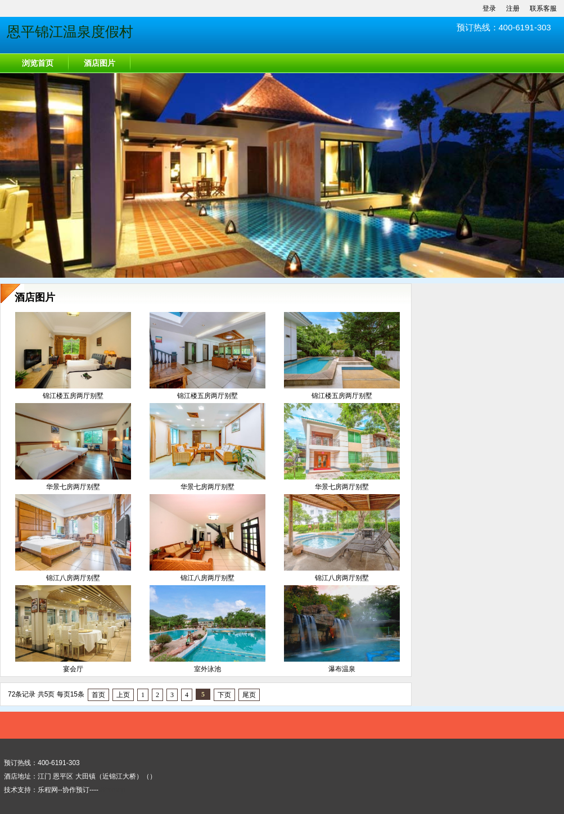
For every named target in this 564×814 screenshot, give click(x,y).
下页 (224, 695)
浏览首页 (37, 63)
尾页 (249, 695)
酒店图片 (99, 63)
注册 (513, 8)
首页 (98, 695)
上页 (123, 695)
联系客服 (543, 8)
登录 (489, 8)
